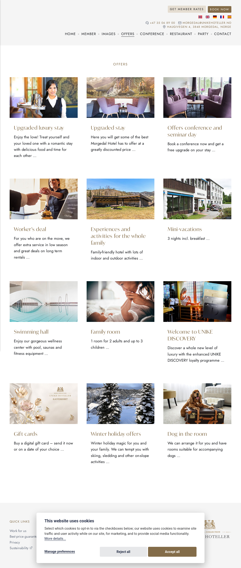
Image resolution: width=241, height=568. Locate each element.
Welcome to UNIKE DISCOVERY (191, 335)
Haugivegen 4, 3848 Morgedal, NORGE (198, 26)
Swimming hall (31, 332)
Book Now (219, 9)
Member (88, 33)
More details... (55, 539)
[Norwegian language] (200, 16)
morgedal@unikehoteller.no (206, 22)
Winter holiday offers (116, 434)
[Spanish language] (229, 16)
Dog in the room (188, 434)
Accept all (184, 552)
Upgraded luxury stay (39, 127)
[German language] (215, 16)
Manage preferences (59, 552)
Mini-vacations (185, 229)
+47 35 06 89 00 (161, 22)
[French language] (222, 16)
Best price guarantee (25, 537)
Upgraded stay (108, 127)
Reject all (158, 552)
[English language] (207, 16)
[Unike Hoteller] (209, 523)
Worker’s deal (30, 229)
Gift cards (26, 434)
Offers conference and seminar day (195, 130)
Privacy (15, 542)
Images (109, 33)
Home (70, 33)
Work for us (18, 531)
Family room (105, 332)
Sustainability (19, 548)
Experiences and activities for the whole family (119, 236)
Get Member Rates (186, 9)
